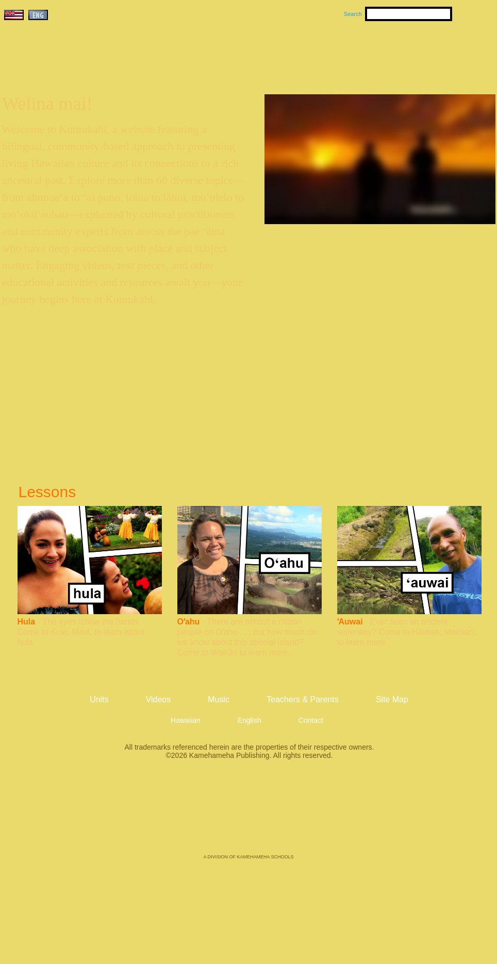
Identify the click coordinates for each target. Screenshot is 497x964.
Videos (346, 52)
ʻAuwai (350, 621)
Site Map (392, 699)
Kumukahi (90, 66)
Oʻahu (188, 621)
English (249, 720)
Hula (27, 621)
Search (353, 14)
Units (234, 52)
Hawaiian (186, 720)
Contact (311, 720)
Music (298, 52)
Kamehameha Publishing (248, 814)
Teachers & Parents (432, 52)
